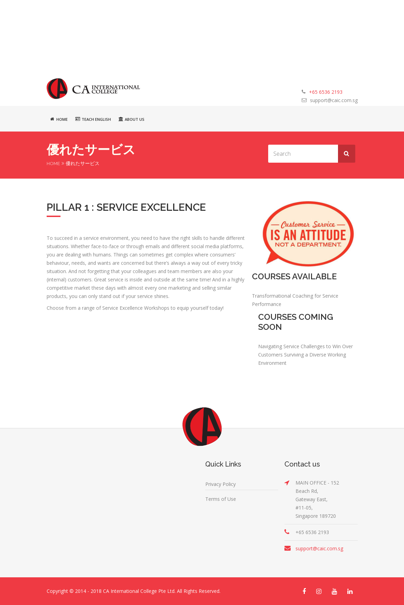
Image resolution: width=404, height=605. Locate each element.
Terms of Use (220, 499)
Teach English (93, 119)
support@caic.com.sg (334, 100)
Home (59, 119)
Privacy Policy (220, 484)
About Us (131, 119)
